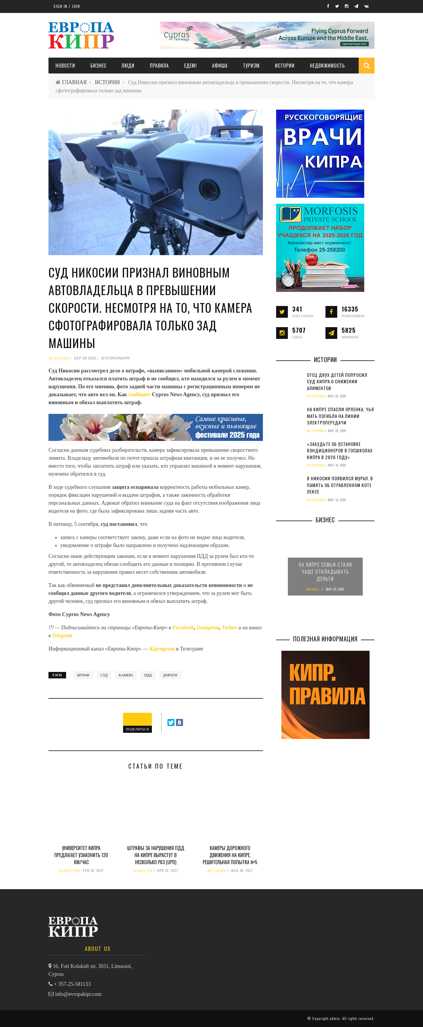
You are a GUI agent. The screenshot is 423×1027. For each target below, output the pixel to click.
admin (335, 1018)
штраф (83, 675)
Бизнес (98, 65)
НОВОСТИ (65, 65)
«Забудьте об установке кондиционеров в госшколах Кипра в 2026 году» (339, 450)
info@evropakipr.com (78, 994)
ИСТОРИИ (285, 65)
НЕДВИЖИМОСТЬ (327, 65)
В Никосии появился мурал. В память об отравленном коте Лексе (340, 485)
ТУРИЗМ (251, 65)
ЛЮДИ (128, 65)
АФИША (220, 65)
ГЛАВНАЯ (74, 82)
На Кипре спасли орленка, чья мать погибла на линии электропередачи (340, 416)
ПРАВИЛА (159, 65)
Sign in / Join (66, 6)
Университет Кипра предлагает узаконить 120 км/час (81, 855)
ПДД (148, 675)
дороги (170, 675)
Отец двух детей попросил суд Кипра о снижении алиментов (337, 381)
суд (104, 675)
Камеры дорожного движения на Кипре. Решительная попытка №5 (230, 855)
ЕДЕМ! (190, 65)
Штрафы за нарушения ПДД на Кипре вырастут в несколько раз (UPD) (155, 855)
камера (126, 675)
